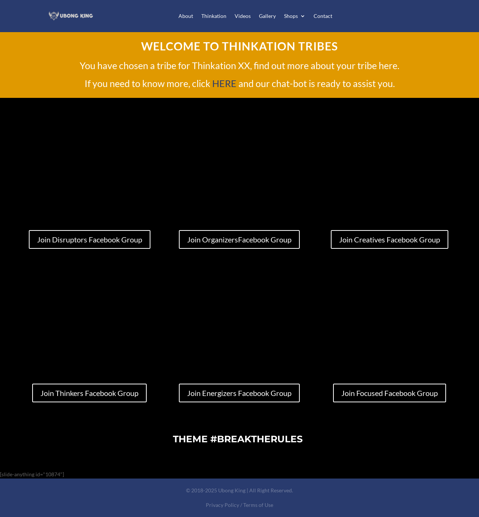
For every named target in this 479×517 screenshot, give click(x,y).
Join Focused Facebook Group (389, 392)
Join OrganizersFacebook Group (239, 239)
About (186, 16)
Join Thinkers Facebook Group (89, 392)
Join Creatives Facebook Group (389, 239)
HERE (224, 83)
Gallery (267, 16)
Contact (323, 16)
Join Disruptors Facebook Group (89, 239)
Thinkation (213, 16)
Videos (243, 16)
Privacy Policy (222, 505)
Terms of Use (258, 505)
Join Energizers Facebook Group (239, 392)
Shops (291, 16)
